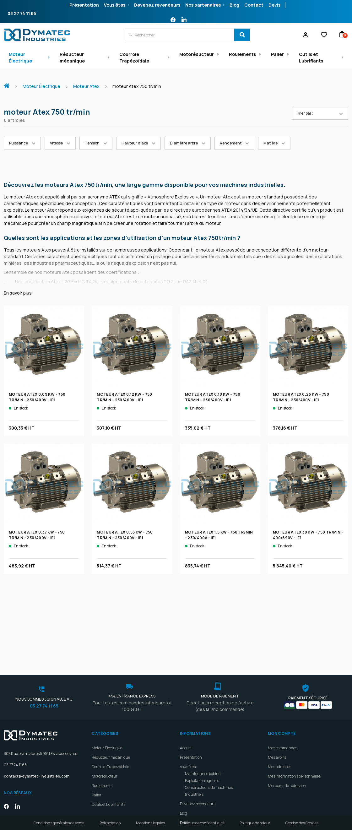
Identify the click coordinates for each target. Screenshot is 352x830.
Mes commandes (282, 692)
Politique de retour (255, 823)
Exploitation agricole (202, 725)
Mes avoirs (277, 701)
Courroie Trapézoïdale (134, 57)
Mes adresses (279, 711)
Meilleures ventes (195, 804)
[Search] (242, 35)
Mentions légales (150, 823)
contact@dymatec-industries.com (36, 721)
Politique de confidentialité (202, 823)
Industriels (194, 738)
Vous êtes (114, 5)
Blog (234, 5)
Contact (253, 5)
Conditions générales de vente (59, 823)
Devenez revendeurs (157, 5)
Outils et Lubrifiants (311, 57)
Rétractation (110, 823)
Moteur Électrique (20, 57)
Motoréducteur (196, 54)
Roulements (242, 54)
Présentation (84, 5)
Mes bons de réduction (287, 730)
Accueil (9, 82)
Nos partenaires (203, 5)
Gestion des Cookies (301, 823)
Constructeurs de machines (209, 732)
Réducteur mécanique (72, 57)
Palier (277, 54)
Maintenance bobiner (203, 718)
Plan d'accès (190, 786)
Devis (274, 5)
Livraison (188, 776)
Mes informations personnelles (294, 720)
